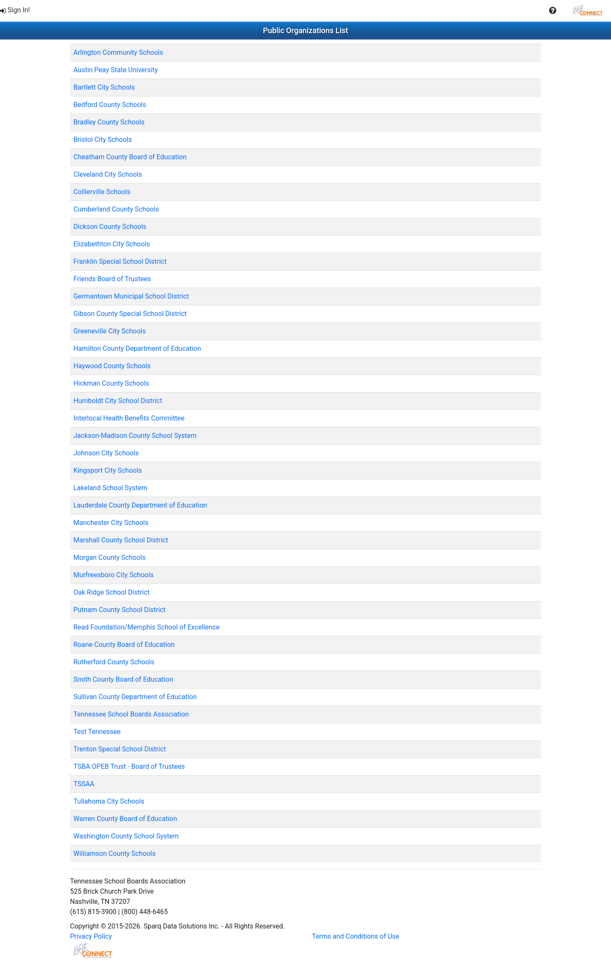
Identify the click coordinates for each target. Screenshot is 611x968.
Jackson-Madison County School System (134, 436)
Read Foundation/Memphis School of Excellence (146, 627)
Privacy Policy (91, 936)
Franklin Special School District (119, 261)
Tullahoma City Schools (108, 801)
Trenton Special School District (119, 749)
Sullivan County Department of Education (135, 697)
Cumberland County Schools (116, 209)
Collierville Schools (101, 192)
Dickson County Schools (109, 227)
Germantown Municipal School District (131, 296)
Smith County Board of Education (123, 679)
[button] (552, 10)
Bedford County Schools (109, 105)
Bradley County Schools (109, 122)
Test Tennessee (97, 732)
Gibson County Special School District (130, 314)
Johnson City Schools (106, 453)
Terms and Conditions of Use (355, 936)
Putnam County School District (119, 610)
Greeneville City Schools (109, 331)
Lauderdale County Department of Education (140, 505)
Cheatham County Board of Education (130, 157)
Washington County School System (126, 836)
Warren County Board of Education (125, 819)
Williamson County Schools (114, 853)
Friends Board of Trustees (112, 279)
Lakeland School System (110, 488)
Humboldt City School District (117, 401)
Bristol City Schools (102, 139)
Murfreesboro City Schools (113, 575)
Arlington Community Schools (118, 52)
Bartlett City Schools (104, 87)
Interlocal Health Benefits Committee (129, 418)
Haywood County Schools (112, 366)
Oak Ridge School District (111, 592)
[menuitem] (16, 10)
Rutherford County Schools (113, 662)
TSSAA (83, 784)
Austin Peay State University (115, 70)
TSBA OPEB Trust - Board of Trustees (129, 766)
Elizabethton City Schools (111, 244)
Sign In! (15, 10)
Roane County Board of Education (124, 645)
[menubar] (305, 10)
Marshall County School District (120, 540)
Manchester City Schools (111, 523)
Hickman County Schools (111, 383)
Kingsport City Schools (107, 470)
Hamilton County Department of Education (137, 348)
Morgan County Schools (109, 557)
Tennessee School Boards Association (131, 714)
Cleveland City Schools (107, 174)
